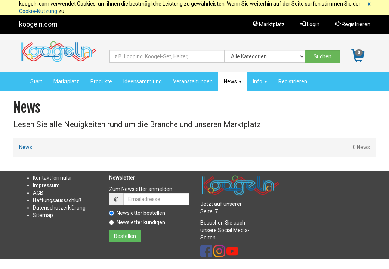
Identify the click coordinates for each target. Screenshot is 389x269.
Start (36, 81)
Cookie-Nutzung (38, 11)
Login (309, 24)
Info (260, 81)
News (233, 81)
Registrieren (352, 24)
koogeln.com (38, 24)
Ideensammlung (142, 81)
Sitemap (43, 215)
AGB (38, 193)
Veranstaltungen (193, 81)
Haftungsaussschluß (57, 200)
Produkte (101, 81)
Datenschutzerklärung (59, 208)
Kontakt (42, 178)
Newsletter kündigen (137, 222)
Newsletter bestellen (137, 213)
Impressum (46, 185)
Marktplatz (269, 24)
